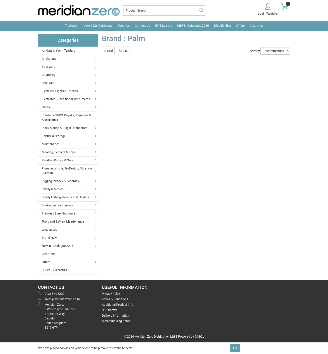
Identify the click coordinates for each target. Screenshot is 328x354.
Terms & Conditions (115, 299)
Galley (46, 107)
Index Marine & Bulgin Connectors (64, 128)
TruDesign (71, 25)
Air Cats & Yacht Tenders (58, 50)
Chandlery (49, 75)
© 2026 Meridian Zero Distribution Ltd (149, 336)
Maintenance (50, 144)
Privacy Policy (111, 293)
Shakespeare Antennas (57, 205)
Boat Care (48, 66)
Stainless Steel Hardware (58, 213)
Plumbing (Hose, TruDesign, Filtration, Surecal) (67, 171)
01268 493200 (51, 293)
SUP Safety (109, 310)
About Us (123, 25)
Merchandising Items (116, 321)
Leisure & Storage (54, 136)
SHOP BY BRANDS (54, 270)
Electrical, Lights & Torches (60, 91)
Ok (235, 348)
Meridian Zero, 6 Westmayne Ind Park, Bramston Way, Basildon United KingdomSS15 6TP (57, 315)
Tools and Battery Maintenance (63, 221)
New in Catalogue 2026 (57, 246)
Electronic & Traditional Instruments (66, 99)
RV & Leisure (163, 25)
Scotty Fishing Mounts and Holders (65, 197)
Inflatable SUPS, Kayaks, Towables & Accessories (66, 117)
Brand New (49, 237)
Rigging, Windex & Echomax (60, 181)
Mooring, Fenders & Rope (59, 152)
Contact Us (142, 25)
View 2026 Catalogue (97, 25)
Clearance (256, 25)
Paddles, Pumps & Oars (57, 160)
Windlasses (49, 229)
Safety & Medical (53, 189)
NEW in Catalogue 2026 (193, 25)
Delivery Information (115, 315)
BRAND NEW (222, 25)
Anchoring (49, 58)
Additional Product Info (117, 304)
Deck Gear (49, 83)
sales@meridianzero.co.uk (59, 299)
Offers (240, 25)
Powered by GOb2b (191, 336)
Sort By (255, 51)
